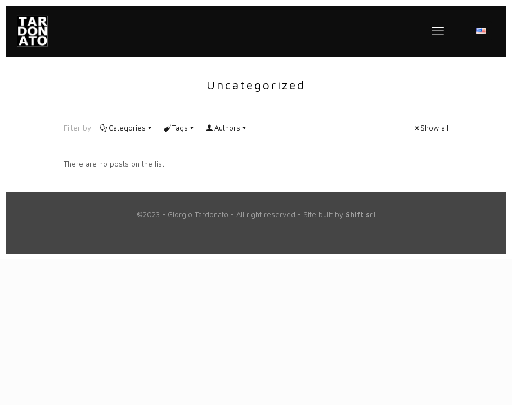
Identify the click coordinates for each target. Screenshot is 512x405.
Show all (430, 127)
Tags (179, 127)
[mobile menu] (437, 30)
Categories (126, 127)
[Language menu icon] (481, 30)
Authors (226, 127)
